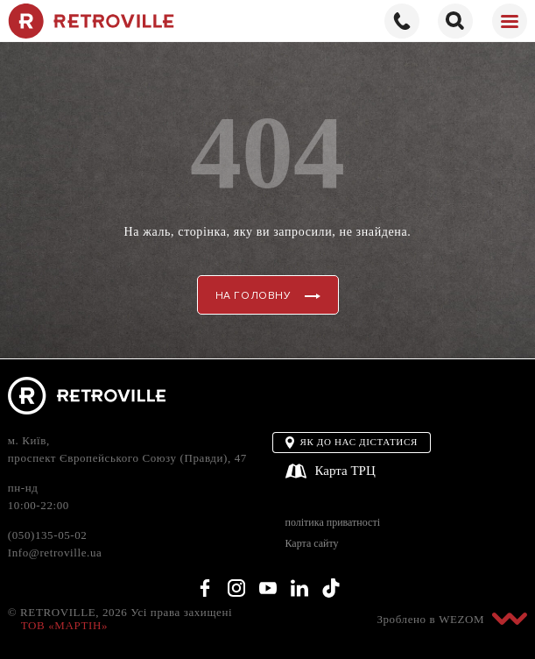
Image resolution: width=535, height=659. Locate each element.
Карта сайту (312, 543)
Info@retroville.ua (55, 552)
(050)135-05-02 (48, 535)
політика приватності (332, 522)
